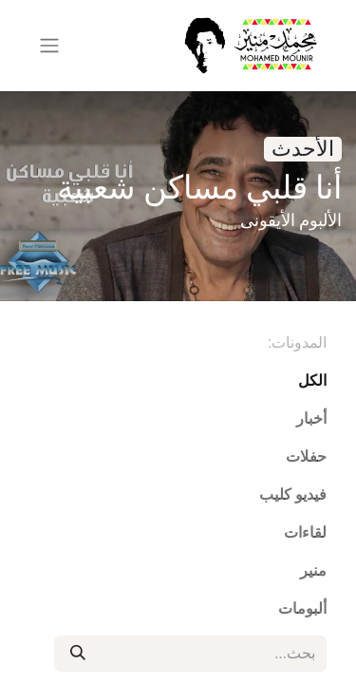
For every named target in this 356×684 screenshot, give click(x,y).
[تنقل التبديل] (49, 46)
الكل (312, 380)
